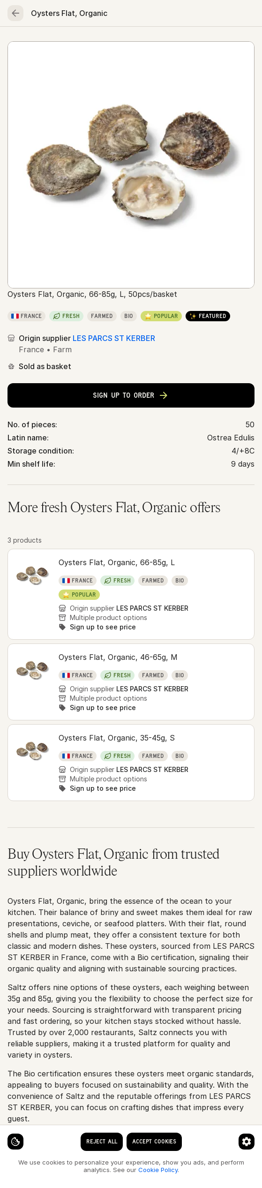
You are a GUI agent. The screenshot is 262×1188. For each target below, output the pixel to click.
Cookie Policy (158, 1169)
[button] (131, 594)
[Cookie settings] (15, 1142)
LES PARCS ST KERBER (114, 338)
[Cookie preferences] (247, 1142)
